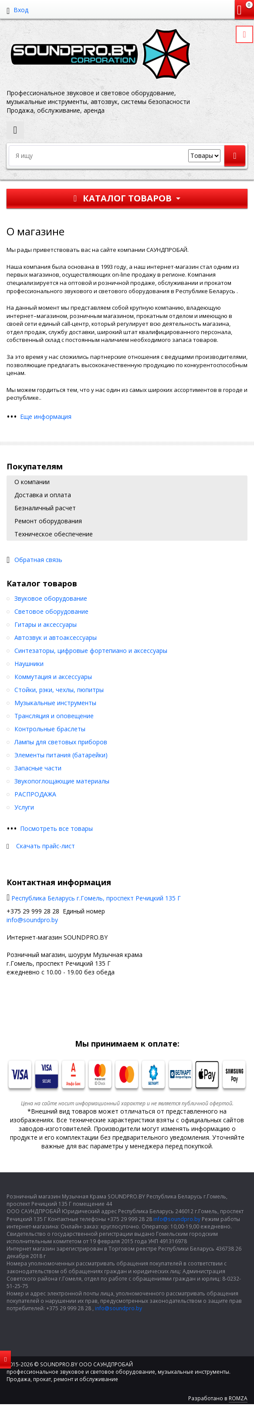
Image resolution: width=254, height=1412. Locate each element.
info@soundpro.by (32, 920)
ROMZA (238, 1398)
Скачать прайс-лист (45, 846)
